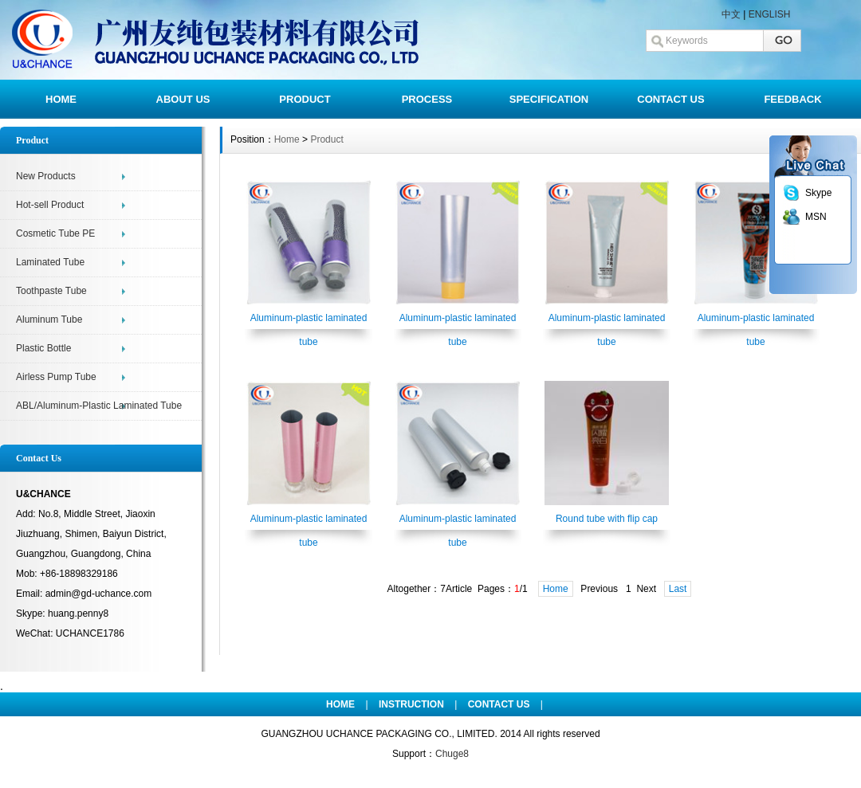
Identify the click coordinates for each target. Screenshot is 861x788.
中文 (731, 14)
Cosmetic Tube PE (55, 233)
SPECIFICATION (548, 99)
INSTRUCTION (411, 704)
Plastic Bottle (43, 348)
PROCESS (427, 99)
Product (326, 139)
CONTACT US (670, 99)
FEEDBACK (792, 99)
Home (287, 139)
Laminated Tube (50, 262)
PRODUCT (304, 99)
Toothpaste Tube (51, 290)
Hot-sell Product (50, 204)
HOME (61, 99)
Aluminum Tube (49, 319)
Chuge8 (452, 753)
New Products (46, 176)
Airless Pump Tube (56, 376)
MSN (816, 216)
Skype (818, 192)
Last (678, 588)
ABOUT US (183, 99)
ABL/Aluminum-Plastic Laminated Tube (99, 405)
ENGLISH (770, 14)
